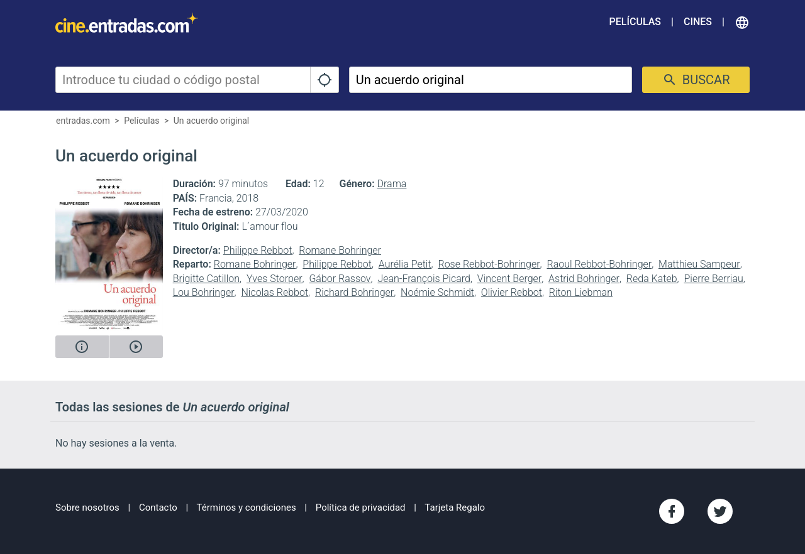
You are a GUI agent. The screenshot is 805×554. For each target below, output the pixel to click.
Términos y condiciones (246, 507)
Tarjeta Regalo (455, 507)
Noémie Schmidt (437, 292)
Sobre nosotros (87, 507)
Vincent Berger (509, 279)
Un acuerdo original (211, 121)
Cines (698, 22)
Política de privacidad (361, 507)
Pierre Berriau (713, 279)
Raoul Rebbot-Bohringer (599, 264)
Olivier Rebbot (511, 292)
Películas (635, 22)
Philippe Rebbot (257, 250)
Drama (392, 184)
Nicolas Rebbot (274, 292)
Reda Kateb (651, 279)
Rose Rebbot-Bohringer (489, 264)
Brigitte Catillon (206, 279)
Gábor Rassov (339, 279)
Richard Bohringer (354, 292)
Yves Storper (275, 279)
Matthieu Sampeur (699, 264)
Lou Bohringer (204, 292)
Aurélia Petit (405, 264)
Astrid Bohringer (583, 279)
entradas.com (83, 121)
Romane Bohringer (340, 250)
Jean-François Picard (423, 279)
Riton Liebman (581, 292)
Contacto (158, 507)
